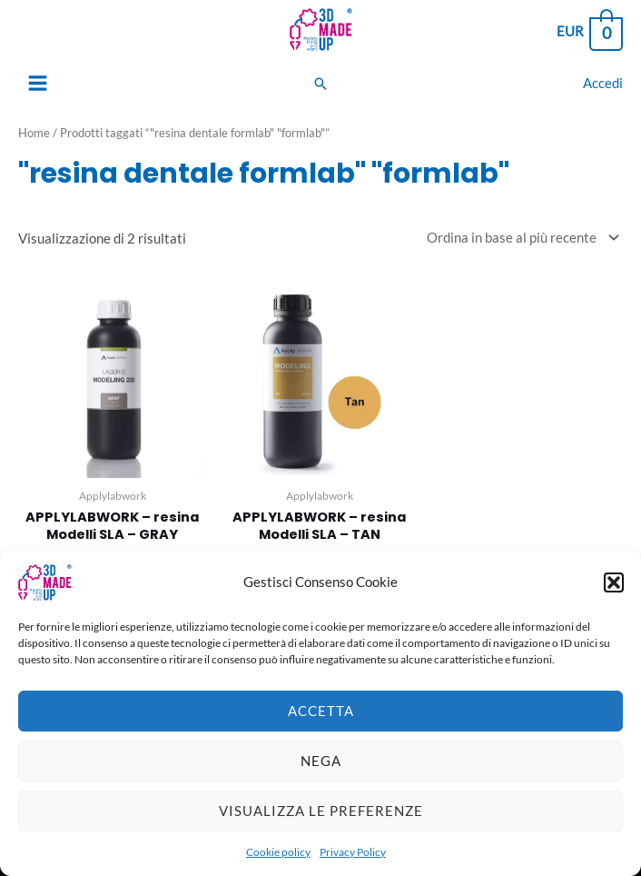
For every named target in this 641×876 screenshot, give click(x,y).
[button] (614, 590)
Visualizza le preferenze (321, 818)
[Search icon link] (320, 83)
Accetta (321, 718)
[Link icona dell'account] (603, 83)
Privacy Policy (353, 859)
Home (34, 132)
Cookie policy (278, 859)
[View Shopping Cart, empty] (589, 32)
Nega (321, 768)
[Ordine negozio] (519, 237)
